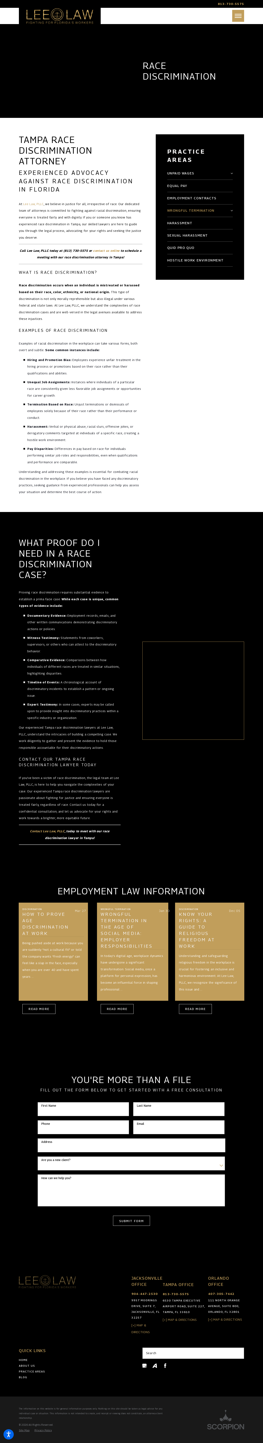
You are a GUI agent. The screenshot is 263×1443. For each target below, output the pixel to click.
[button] (8, 1434)
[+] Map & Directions (180, 1319)
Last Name (144, 1105)
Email (140, 1123)
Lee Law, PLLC (33, 204)
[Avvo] (154, 1365)
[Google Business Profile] (144, 1365)
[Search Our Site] (238, 1353)
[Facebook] (165, 1365)
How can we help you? (56, 1178)
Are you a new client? (55, 1160)
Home (23, 1360)
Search (151, 1353)
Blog (23, 1377)
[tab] (231, 173)
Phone (45, 1123)
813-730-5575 (231, 4)
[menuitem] (197, 173)
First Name (48, 1105)
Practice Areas (32, 1371)
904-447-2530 (145, 1294)
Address (46, 1141)
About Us (27, 1365)
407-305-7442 (221, 1294)
